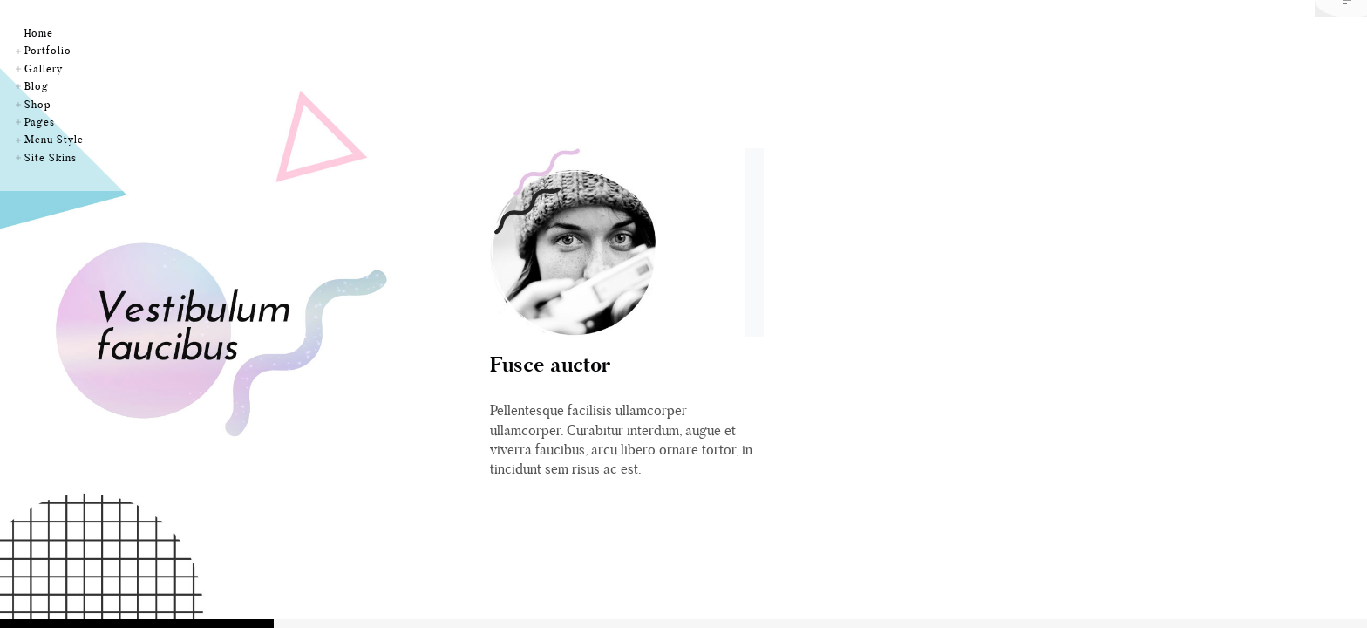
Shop (37, 104)
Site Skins (50, 157)
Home (38, 32)
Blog (36, 85)
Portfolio (47, 50)
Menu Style (54, 139)
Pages (39, 121)
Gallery (43, 68)
